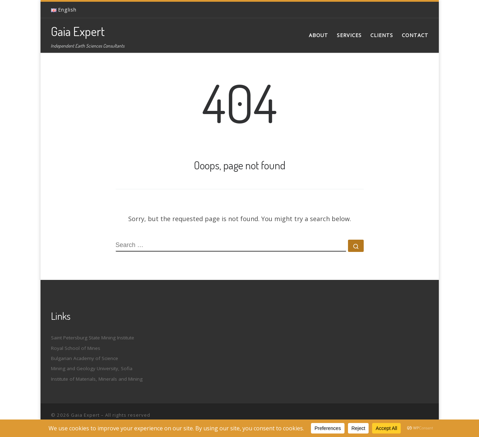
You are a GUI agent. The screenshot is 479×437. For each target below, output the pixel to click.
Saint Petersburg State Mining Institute (92, 337)
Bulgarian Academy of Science (84, 358)
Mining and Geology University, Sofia (91, 368)
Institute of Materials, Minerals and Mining (97, 379)
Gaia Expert (85, 415)
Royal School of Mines (75, 348)
